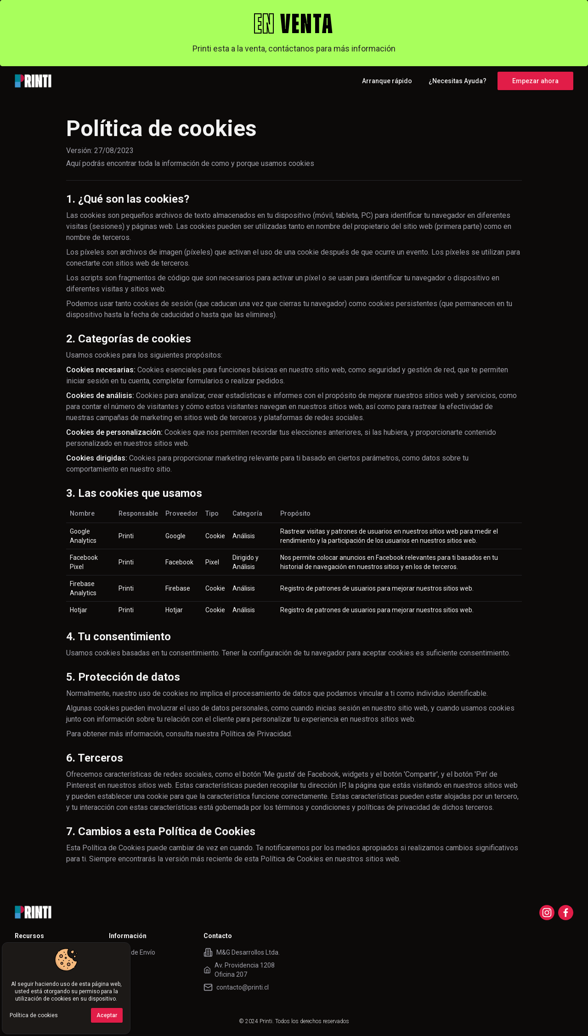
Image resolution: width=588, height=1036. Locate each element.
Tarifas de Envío (132, 952)
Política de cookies (34, 1015)
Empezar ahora (535, 81)
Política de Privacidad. (256, 733)
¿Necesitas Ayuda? (457, 81)
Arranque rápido (387, 81)
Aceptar (106, 1015)
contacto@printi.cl (242, 987)
